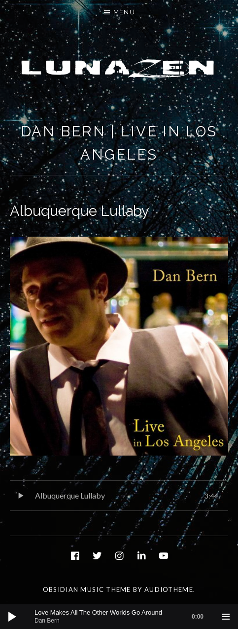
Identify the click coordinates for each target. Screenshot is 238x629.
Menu (124, 12)
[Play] (12, 617)
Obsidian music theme (87, 589)
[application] (119, 616)
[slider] (124, 616)
